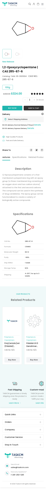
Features (5, 157)
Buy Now (12, 108)
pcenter (34, 4)
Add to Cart (33, 108)
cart (38, 4)
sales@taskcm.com (20, 467)
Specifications (19, 157)
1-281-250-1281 (17, 475)
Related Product (36, 157)
